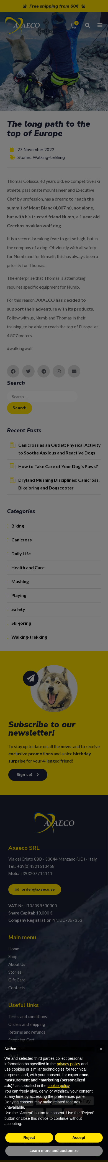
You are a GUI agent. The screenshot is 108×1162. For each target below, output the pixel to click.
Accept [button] (78, 1137)
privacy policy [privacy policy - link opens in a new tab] (68, 1064)
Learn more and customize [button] (53, 1150)
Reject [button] (29, 1137)
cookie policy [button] (59, 1085)
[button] (100, 1048)
